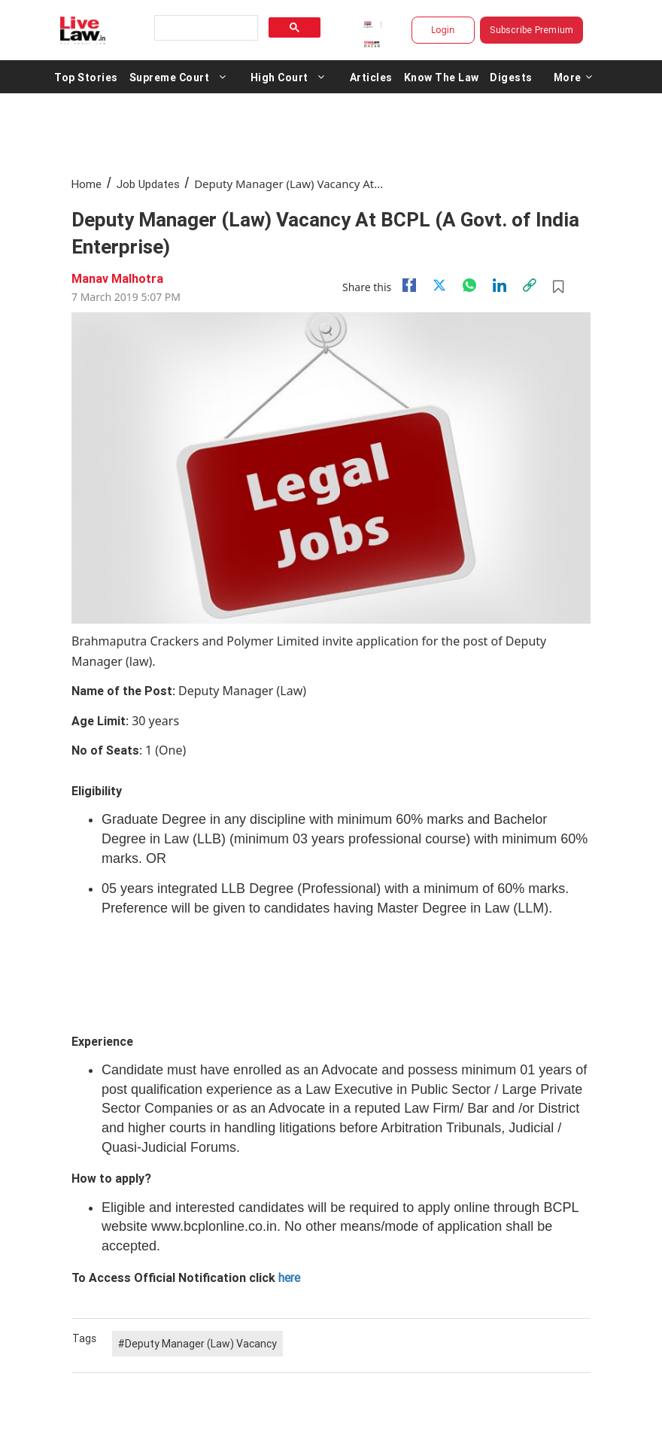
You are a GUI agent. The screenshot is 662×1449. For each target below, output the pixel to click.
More (573, 77)
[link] (529, 285)
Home (86, 184)
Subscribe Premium (531, 29)
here (289, 1277)
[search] (204, 28)
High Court (279, 77)
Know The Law (441, 77)
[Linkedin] (499, 285)
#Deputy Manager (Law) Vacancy (197, 1343)
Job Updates (148, 184)
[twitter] (439, 285)
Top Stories (86, 77)
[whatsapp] (469, 285)
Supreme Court (169, 77)
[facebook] (409, 285)
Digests (511, 77)
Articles (371, 77)
